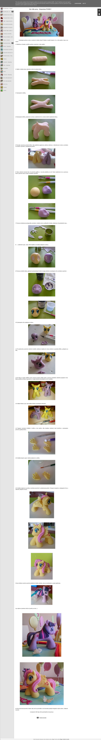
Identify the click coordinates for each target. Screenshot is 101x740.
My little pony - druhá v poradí (9, 11)
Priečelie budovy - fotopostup (8, 55)
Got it (84, 3)
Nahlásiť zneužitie (66, 739)
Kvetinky (5, 87)
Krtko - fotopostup (6, 65)
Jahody (4, 90)
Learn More (78, 3)
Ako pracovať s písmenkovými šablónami (11, 49)
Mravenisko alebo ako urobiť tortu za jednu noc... (12, 52)
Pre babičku (5, 68)
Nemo (4, 71)
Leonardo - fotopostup (7, 62)
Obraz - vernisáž (6, 40)
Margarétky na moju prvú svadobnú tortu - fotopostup (13, 27)
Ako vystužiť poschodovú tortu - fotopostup (11, 24)
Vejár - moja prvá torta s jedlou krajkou (10, 21)
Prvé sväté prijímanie (7, 81)
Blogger (61, 739)
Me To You (5, 84)
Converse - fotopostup (7, 74)
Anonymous (50, 712)
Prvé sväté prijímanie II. (7, 77)
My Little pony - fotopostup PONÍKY (10, 8)
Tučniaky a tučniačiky (7, 33)
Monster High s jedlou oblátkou (9, 30)
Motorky (4, 58)
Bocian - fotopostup (7, 46)
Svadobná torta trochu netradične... (10, 14)
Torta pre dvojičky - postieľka (8, 36)
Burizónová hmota (6, 43)
